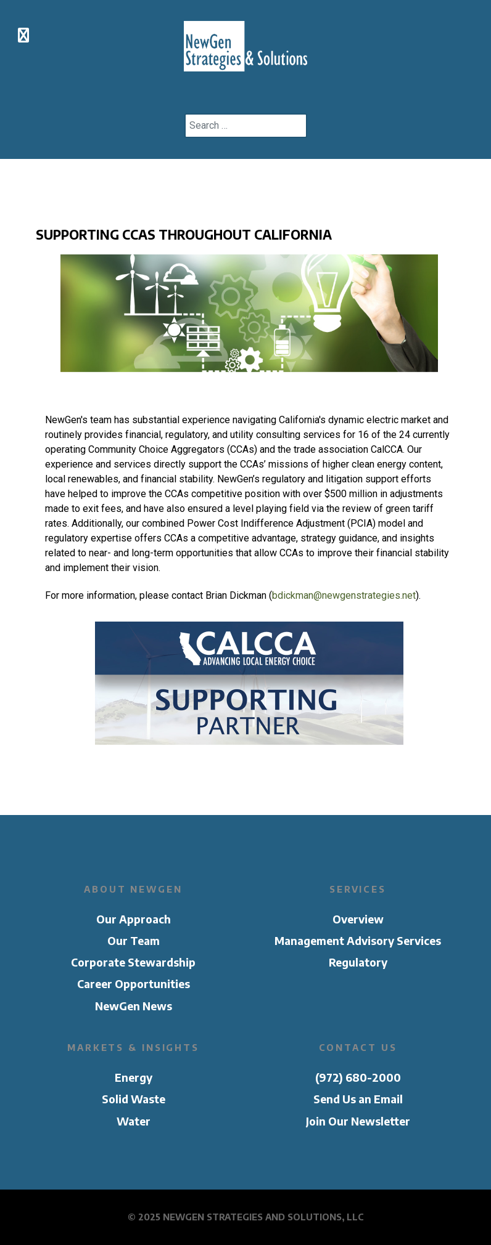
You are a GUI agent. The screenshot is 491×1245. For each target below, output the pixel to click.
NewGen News (133, 1006)
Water (134, 1121)
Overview (358, 919)
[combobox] (245, 125)
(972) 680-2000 (358, 1077)
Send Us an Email (358, 1099)
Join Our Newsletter (358, 1121)
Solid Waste (133, 1099)
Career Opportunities (133, 984)
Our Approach (133, 919)
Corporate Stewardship (133, 962)
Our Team (133, 940)
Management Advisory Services (357, 940)
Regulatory (358, 962)
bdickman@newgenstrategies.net (344, 595)
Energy (133, 1077)
